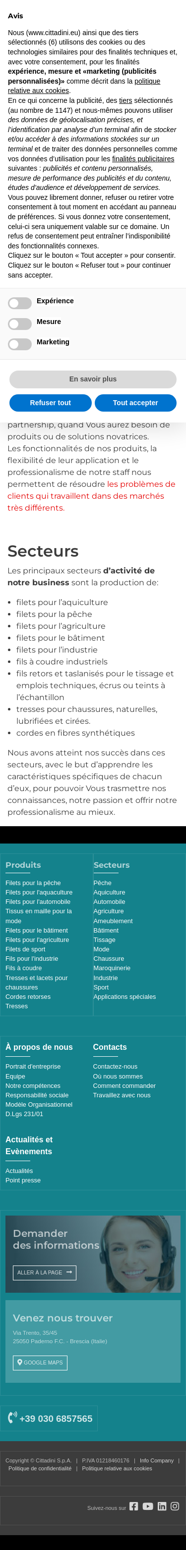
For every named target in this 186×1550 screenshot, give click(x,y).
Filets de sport (25, 949)
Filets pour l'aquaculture (38, 892)
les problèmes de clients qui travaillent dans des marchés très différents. (91, 496)
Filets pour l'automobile (37, 901)
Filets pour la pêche (33, 883)
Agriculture (109, 911)
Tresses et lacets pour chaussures (36, 982)
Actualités (19, 1170)
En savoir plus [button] (93, 379)
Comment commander (124, 1085)
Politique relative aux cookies (117, 1468)
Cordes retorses (28, 996)
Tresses (16, 1006)
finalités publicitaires (143, 159)
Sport (101, 987)
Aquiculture (109, 892)
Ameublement (113, 921)
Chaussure (109, 958)
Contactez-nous (115, 1066)
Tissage (105, 939)
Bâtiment (106, 930)
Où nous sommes (118, 1076)
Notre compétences (33, 1085)
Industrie (106, 978)
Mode (102, 949)
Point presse (23, 1180)
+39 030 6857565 (50, 1418)
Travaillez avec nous (122, 1095)
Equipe (15, 1076)
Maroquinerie (112, 968)
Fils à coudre (23, 968)
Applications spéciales (125, 996)
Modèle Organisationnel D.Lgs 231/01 (38, 1109)
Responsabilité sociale (36, 1095)
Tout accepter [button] (135, 403)
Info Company (157, 1460)
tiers (125, 100)
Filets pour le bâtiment (36, 930)
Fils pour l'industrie (31, 958)
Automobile (109, 901)
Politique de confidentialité (39, 1468)
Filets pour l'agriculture (37, 939)
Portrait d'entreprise (33, 1066)
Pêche (103, 883)
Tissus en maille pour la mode (38, 915)
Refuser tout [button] (50, 403)
